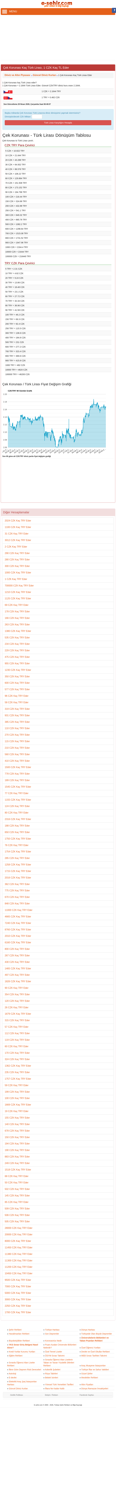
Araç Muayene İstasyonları (93, 1365)
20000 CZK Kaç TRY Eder (18, 1234)
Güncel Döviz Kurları (44, 75)
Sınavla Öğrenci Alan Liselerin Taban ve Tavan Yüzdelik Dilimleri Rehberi (58, 1362)
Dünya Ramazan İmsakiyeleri (94, 1388)
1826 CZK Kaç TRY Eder (18, 981)
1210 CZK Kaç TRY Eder (18, 592)
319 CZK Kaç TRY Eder (17, 709)
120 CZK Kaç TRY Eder (17, 1001)
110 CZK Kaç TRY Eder (17, 728)
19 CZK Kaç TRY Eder (16, 1111)
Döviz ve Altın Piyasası (17, 75)
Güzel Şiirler (87, 1373)
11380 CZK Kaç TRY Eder (18, 1254)
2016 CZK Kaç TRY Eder (18, 877)
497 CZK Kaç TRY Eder (17, 975)
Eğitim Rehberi (16, 1355)
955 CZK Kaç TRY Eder (17, 663)
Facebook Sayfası (87, 1395)
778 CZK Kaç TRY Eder (17, 773)
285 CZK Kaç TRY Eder (17, 858)
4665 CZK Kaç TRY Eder (18, 916)
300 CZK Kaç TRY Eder (17, 566)
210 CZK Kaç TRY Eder (17, 748)
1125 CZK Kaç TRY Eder (18, 598)
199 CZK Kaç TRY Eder (17, 1092)
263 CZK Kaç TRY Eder (17, 624)
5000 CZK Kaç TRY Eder (18, 1293)
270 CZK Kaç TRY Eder (17, 735)
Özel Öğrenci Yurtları (91, 1347)
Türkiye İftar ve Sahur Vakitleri (95, 1369)
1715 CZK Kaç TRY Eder (18, 871)
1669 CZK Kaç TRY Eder (18, 1104)
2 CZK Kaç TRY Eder (16, 546)
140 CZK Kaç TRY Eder (17, 1124)
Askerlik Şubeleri (52, 1369)
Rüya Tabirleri (51, 1373)
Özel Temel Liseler (53, 1351)
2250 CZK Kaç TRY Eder (18, 1306)
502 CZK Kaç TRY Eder (17, 1189)
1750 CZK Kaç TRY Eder (18, 838)
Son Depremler (52, 1334)
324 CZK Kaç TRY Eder (17, 1059)
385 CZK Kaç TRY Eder (17, 722)
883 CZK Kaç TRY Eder (17, 1156)
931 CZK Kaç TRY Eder (17, 715)
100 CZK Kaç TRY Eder (17, 1098)
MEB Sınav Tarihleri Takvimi (94, 1355)
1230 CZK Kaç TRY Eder (18, 670)
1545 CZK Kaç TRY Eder (18, 787)
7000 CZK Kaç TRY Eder (18, 1286)
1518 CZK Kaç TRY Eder (18, 1169)
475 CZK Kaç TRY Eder (17, 657)
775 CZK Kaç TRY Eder (17, 890)
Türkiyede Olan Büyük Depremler (96, 1334)
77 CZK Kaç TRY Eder (16, 793)
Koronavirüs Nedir (53, 1341)
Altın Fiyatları (87, 1384)
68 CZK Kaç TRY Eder (16, 1176)
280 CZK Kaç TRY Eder (17, 559)
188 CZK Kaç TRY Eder (17, 825)
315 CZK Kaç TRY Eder (17, 1020)
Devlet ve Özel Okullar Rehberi (95, 1351)
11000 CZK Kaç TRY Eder (18, 910)
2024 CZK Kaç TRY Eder (18, 520)
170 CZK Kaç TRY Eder (17, 1053)
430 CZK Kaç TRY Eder (17, 962)
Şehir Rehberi (15, 1330)
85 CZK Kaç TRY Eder (16, 1202)
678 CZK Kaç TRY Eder (17, 1130)
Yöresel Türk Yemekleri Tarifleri (59, 1384)
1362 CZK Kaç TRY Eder (18, 1066)
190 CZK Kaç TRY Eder (17, 1150)
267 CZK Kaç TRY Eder (17, 955)
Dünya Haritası (88, 1330)
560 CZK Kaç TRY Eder (17, 754)
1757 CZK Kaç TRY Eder (18, 1079)
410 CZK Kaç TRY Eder (17, 761)
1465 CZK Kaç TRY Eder (18, 968)
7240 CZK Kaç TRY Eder (18, 923)
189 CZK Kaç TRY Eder (17, 780)
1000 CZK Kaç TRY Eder (18, 572)
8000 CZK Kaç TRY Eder (18, 1241)
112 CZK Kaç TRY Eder (17, 1033)
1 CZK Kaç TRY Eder (16, 579)
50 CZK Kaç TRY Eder (16, 1182)
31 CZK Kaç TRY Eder (16, 533)
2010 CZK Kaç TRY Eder (18, 936)
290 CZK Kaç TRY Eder (17, 553)
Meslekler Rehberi (89, 1377)
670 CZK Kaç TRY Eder (17, 897)
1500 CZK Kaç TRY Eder (18, 767)
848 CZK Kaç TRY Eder (17, 903)
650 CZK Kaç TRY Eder (17, 832)
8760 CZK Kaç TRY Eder (18, 929)
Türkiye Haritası (52, 1330)
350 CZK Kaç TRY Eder (17, 676)
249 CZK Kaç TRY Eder (17, 1163)
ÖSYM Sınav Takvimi (54, 1355)
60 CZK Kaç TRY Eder (16, 1046)
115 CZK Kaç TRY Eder (17, 741)
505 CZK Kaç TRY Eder (17, 1221)
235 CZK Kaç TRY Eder (17, 1072)
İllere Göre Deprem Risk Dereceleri (25, 1369)
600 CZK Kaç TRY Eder (17, 683)
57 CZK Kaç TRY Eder (16, 1027)
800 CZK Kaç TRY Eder (17, 949)
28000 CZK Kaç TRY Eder (18, 1228)
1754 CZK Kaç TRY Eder (18, 851)
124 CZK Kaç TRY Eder (17, 806)
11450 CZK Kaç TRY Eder (18, 1247)
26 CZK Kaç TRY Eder (16, 1007)
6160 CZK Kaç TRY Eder (18, 942)
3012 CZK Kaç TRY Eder (18, 540)
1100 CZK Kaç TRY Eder (18, 527)
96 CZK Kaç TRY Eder (16, 696)
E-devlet (12, 1377)
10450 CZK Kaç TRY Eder (18, 1273)
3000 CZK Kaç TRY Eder (18, 1299)
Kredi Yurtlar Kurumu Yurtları (22, 1351)
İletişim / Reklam (51, 1395)
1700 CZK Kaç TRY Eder (18, 1312)
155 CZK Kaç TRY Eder (17, 1117)
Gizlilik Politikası (16, 1395)
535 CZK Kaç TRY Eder (17, 637)
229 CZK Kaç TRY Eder (17, 650)
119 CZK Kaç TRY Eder (17, 1040)
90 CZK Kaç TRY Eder (16, 988)
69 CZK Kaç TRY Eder (16, 605)
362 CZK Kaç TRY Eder (17, 884)
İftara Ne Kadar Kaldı (54, 1388)
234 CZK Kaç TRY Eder (17, 644)
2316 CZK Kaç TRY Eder (18, 819)
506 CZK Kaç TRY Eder (17, 1215)
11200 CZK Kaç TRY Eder (18, 1267)
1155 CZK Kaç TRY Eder (18, 800)
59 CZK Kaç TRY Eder (16, 1085)
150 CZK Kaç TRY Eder (17, 1137)
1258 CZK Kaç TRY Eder (18, 864)
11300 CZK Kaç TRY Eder (18, 1260)
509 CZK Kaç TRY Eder (17, 1208)
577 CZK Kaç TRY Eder (17, 689)
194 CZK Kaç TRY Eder (17, 1143)
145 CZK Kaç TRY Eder (17, 1195)
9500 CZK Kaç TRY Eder (18, 1280)
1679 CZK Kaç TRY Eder (18, 1014)
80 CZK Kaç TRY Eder (16, 812)
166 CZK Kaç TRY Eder (17, 618)
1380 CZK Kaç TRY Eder (18, 631)
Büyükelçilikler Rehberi (19, 1341)
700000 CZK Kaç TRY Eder (19, 585)
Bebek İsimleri (51, 1377)
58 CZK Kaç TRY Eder (16, 702)
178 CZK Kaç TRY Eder (17, 611)
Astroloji (12, 1373)
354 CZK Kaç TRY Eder (17, 994)
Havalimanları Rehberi (19, 1334)
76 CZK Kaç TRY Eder (16, 845)
